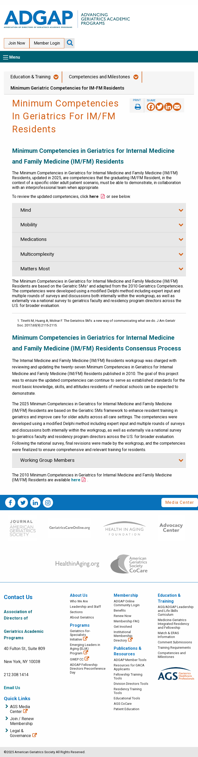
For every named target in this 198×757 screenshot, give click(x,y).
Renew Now (122, 616)
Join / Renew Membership (22, 721)
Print (137, 105)
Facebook (10, 502)
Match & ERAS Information (168, 635)
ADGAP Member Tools (130, 660)
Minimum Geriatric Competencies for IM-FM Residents (67, 88)
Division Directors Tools (131, 684)
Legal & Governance (20, 733)
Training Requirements (174, 647)
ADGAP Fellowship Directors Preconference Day (88, 668)
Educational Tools (127, 698)
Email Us (12, 687)
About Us (79, 595)
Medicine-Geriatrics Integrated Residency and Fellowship (173, 624)
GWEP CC (77, 659)
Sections (76, 612)
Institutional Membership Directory (123, 636)
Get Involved (123, 626)
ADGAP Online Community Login (127, 603)
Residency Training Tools (128, 691)
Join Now (16, 43)
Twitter (23, 502)
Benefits (120, 610)
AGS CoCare (123, 704)
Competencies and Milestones (99, 76)
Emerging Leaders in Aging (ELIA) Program (85, 649)
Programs (80, 625)
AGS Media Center (20, 709)
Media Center (179, 502)
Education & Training (30, 76)
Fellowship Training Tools (128, 676)
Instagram (48, 502)
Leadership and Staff (85, 607)
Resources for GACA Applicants (129, 667)
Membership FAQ (126, 621)
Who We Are (79, 601)
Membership (126, 595)
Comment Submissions (175, 642)
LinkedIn (35, 502)
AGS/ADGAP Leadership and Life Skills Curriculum (176, 610)
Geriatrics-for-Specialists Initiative (80, 635)
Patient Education (126, 709)
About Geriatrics (82, 617)
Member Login (47, 43)
